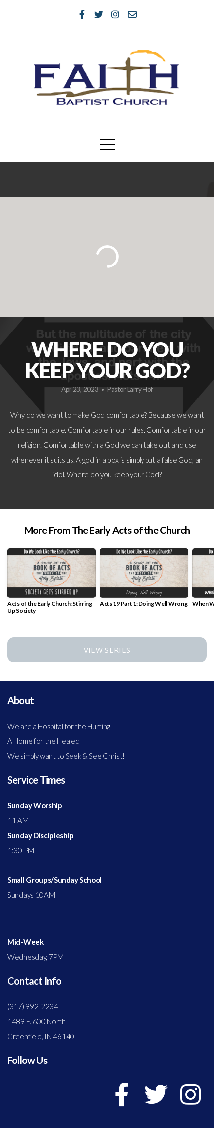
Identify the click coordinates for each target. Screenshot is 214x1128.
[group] (51, 585)
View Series (107, 650)
